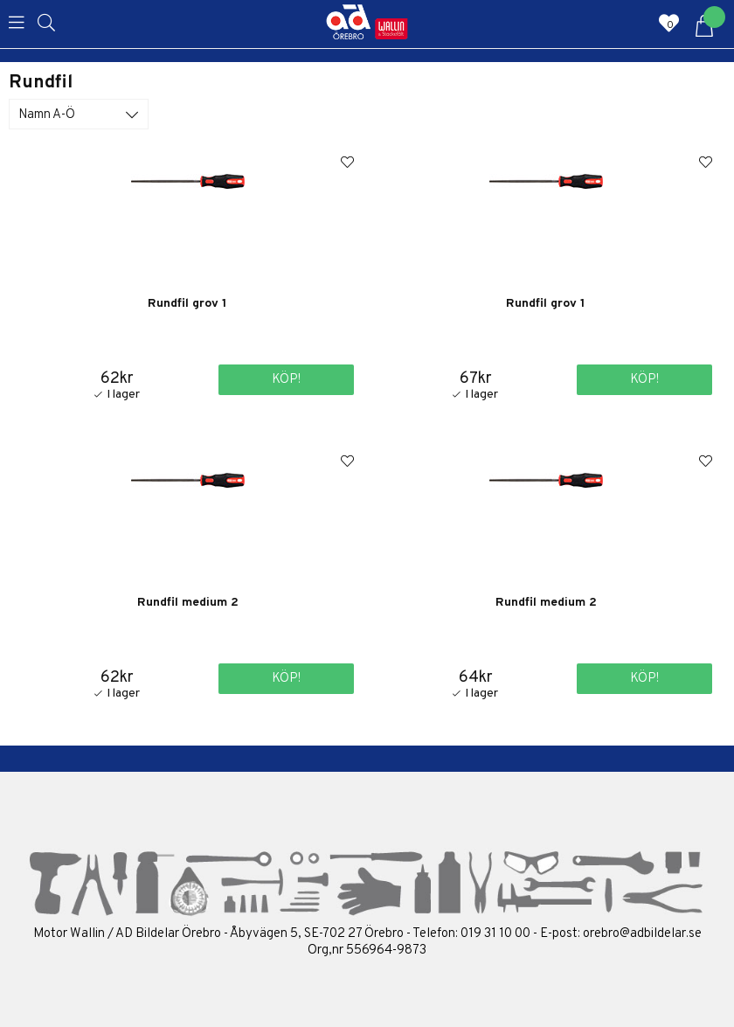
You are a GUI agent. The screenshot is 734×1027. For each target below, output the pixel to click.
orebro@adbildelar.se (642, 934)
